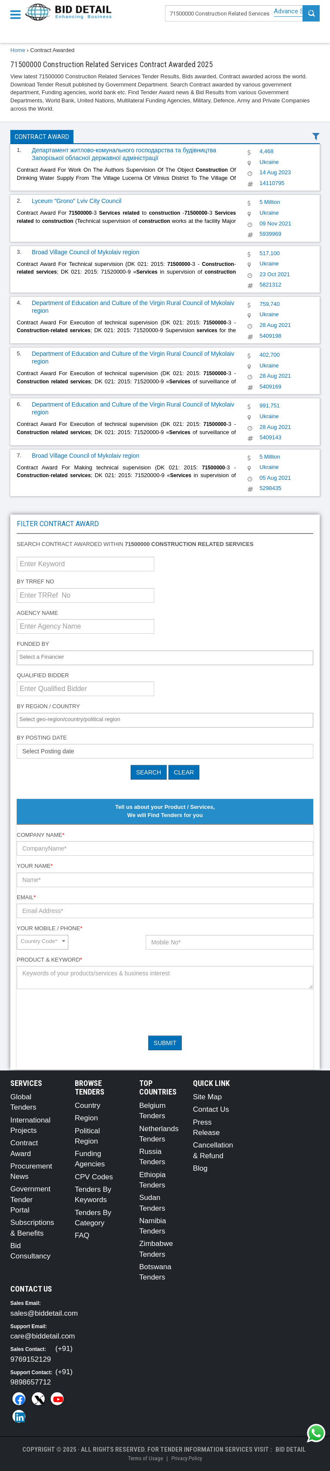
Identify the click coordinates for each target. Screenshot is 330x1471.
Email (26, 897)
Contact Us (211, 1109)
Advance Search (297, 11)
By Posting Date (42, 737)
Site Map (207, 1097)
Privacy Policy (186, 1458)
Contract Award (42, 136)
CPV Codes (94, 1177)
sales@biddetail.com (44, 1313)
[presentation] (82, 1012)
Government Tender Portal (30, 1199)
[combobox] (165, 658)
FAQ (82, 1235)
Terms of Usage (145, 1458)
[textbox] (167, 657)
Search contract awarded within (135, 544)
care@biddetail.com (42, 1336)
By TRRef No (35, 581)
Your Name (35, 866)
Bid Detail (290, 1449)
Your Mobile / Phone (49, 928)
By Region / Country (48, 706)
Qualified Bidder (43, 675)
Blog (200, 1168)
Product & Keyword (49, 959)
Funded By (33, 644)
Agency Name (37, 613)
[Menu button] (17, 14)
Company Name (40, 835)
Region (86, 1118)
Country (88, 1105)
